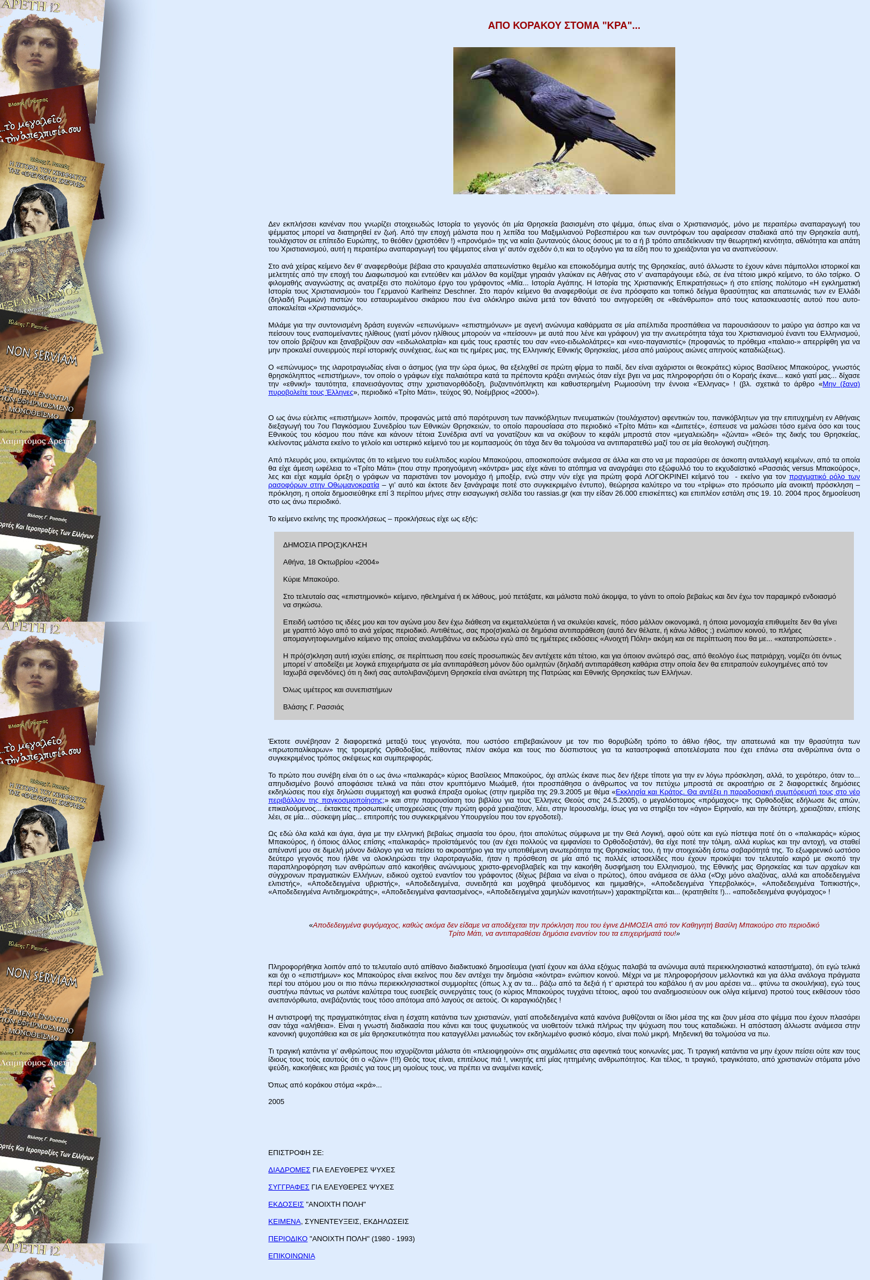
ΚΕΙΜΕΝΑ (285, 1221)
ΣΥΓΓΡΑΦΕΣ (289, 1187)
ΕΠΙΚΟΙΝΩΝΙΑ (292, 1256)
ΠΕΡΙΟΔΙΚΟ (288, 1238)
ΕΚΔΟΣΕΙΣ (286, 1204)
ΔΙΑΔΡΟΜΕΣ (290, 1170)
